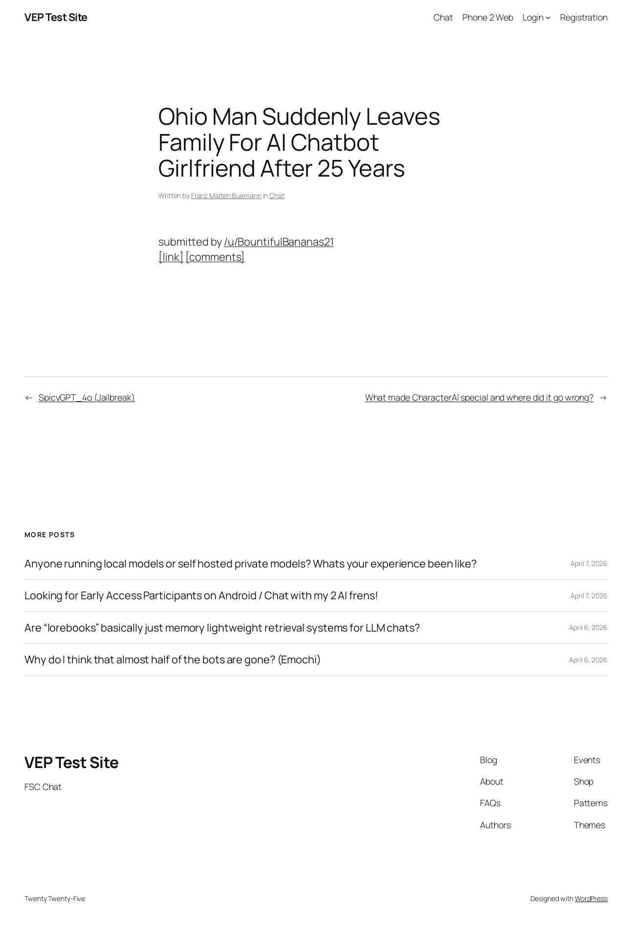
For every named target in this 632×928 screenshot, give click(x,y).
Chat (276, 195)
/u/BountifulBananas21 (279, 241)
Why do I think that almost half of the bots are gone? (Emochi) (172, 660)
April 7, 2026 (589, 563)
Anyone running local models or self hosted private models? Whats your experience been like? (250, 564)
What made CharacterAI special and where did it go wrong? (479, 397)
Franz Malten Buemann (226, 195)
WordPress (591, 898)
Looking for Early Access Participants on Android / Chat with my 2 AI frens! (201, 595)
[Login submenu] (548, 17)
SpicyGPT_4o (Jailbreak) (87, 397)
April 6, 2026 (588, 627)
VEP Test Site (55, 17)
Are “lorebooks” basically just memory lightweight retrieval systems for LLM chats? (222, 628)
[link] (170, 256)
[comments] (215, 256)
